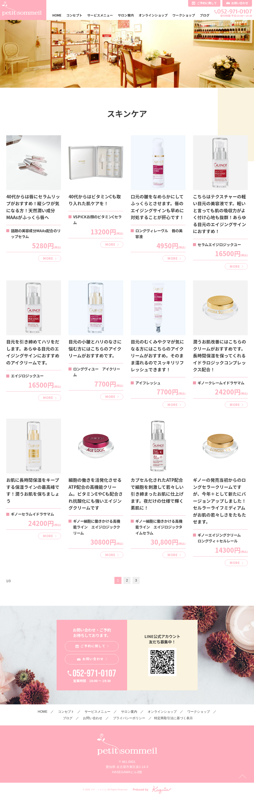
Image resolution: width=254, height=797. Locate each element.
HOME (56, 15)
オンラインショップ (153, 15)
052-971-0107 (234, 11)
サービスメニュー (100, 15)
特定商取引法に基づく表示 (173, 718)
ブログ (204, 15)
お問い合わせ (239, 3)
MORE (48, 258)
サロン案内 (126, 15)
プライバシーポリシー (129, 718)
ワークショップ (183, 15)
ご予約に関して (207, 3)
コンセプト (74, 15)
